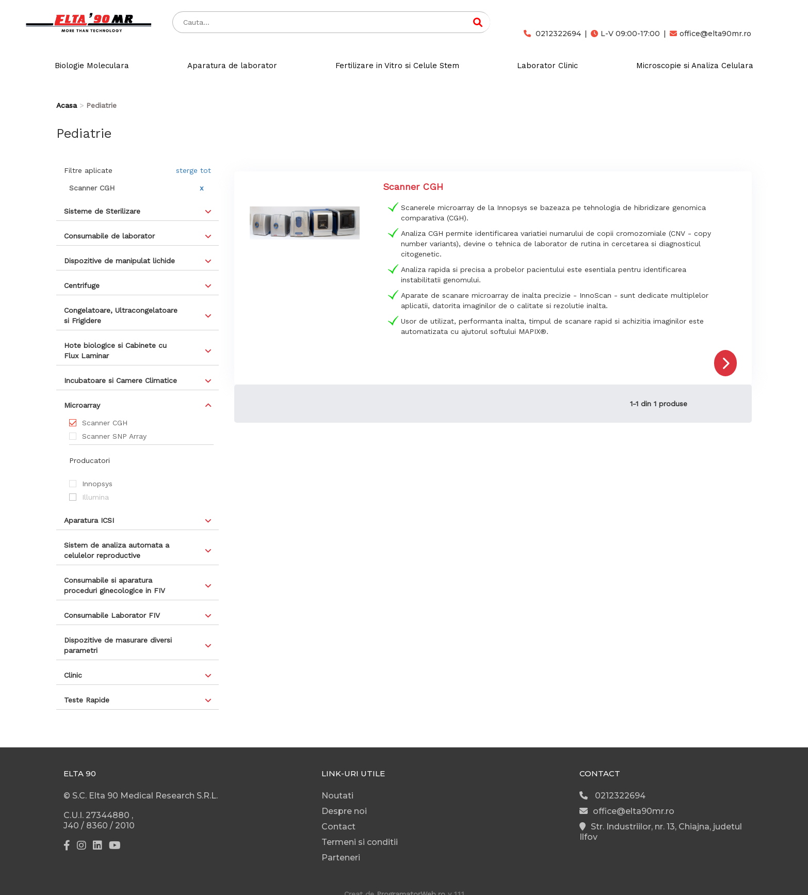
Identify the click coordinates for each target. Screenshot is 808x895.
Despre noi (344, 811)
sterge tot (193, 170)
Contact (338, 827)
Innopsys (97, 484)
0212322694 (552, 33)
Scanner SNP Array (114, 436)
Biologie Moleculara (92, 65)
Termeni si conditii (359, 842)
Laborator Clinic (547, 65)
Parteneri (340, 857)
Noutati (337, 796)
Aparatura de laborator (232, 65)
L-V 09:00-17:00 (625, 33)
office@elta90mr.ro (710, 33)
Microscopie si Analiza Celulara (694, 65)
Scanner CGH (104, 423)
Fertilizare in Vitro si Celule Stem (397, 65)
